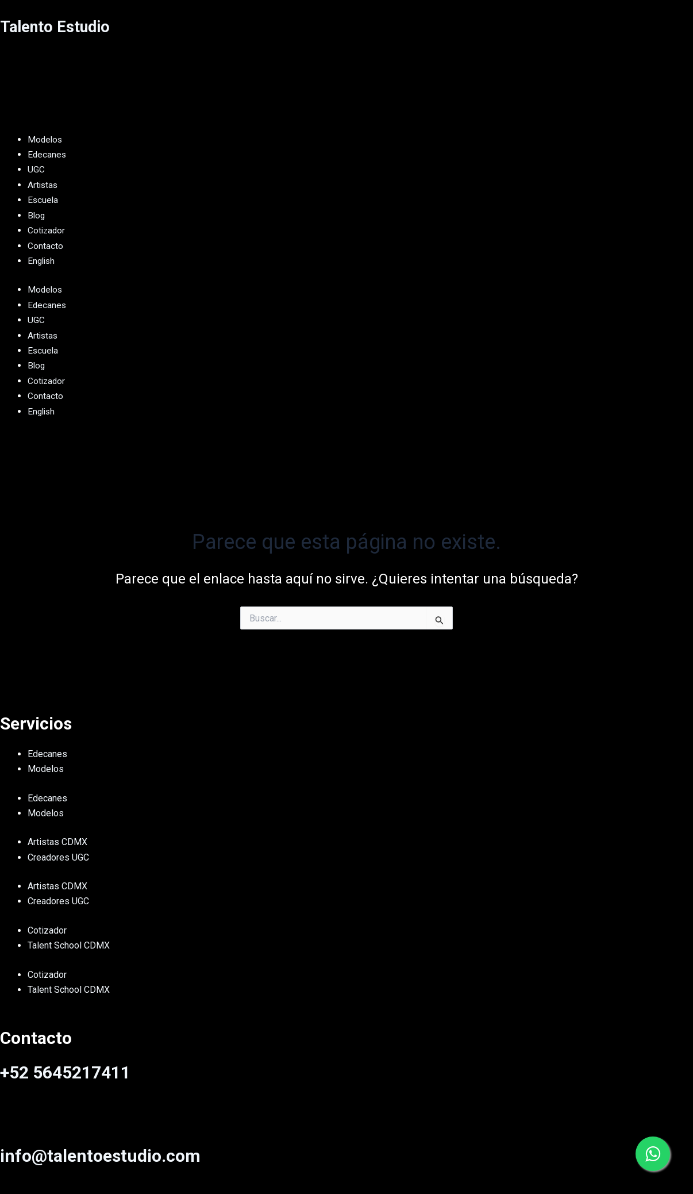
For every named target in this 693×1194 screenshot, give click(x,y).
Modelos (46, 768)
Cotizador (47, 930)
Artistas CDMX (57, 841)
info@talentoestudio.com (100, 1156)
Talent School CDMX (69, 945)
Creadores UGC (58, 857)
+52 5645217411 (65, 1072)
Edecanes (47, 753)
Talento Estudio (61, 26)
